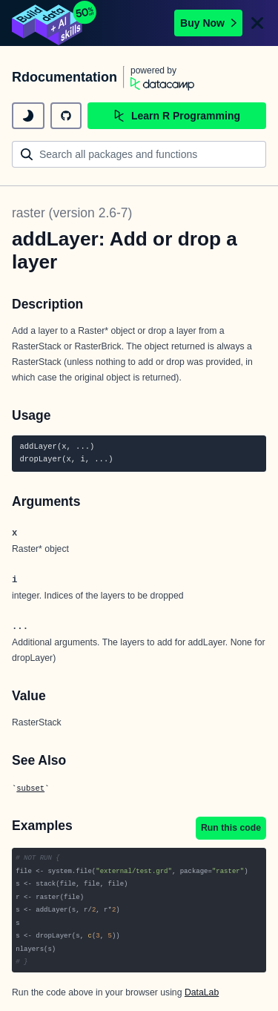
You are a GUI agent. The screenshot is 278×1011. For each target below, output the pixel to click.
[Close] (257, 23)
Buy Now (208, 23)
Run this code (231, 828)
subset (30, 788)
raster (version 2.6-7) (72, 212)
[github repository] (66, 115)
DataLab (202, 992)
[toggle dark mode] (28, 115)
